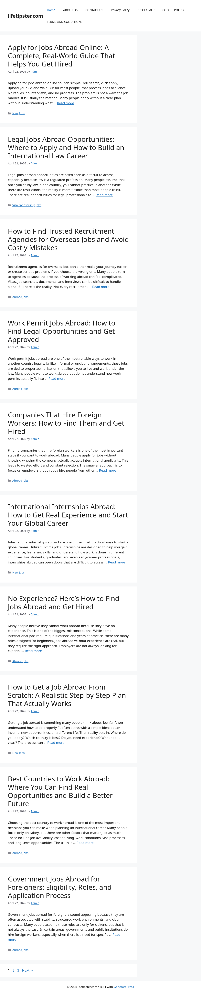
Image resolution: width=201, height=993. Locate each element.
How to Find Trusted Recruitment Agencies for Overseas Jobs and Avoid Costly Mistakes (68, 239)
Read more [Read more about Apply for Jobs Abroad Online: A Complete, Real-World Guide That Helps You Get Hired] (65, 103)
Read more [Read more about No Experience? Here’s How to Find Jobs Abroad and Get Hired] (33, 650)
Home (51, 10)
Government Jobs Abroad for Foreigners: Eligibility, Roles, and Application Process (59, 887)
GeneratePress (124, 987)
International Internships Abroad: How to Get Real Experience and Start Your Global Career (68, 515)
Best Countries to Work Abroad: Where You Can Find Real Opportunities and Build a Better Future (60, 791)
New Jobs (18, 113)
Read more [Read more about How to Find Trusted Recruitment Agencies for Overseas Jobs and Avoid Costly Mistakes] (100, 286)
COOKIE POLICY (173, 10)
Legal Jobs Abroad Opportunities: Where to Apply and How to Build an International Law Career (66, 147)
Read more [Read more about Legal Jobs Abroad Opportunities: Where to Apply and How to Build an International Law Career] (104, 195)
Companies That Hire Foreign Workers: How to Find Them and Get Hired (66, 423)
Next (28, 970)
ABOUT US (70, 10)
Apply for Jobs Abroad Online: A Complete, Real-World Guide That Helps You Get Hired (61, 55)
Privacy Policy (120, 10)
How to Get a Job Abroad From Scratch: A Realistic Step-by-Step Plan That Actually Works (67, 695)
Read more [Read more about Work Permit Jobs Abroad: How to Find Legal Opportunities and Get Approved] (56, 378)
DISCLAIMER (146, 10)
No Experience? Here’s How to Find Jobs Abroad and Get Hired (63, 602)
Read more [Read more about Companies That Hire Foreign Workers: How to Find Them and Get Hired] (107, 470)
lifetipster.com (25, 15)
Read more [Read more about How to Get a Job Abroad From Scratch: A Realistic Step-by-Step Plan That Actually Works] (55, 742)
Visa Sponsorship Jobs (26, 205)
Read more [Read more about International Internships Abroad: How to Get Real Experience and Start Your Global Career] (116, 562)
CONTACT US (94, 10)
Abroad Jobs (20, 297)
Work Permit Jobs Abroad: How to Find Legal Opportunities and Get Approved (61, 331)
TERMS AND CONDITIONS (64, 22)
